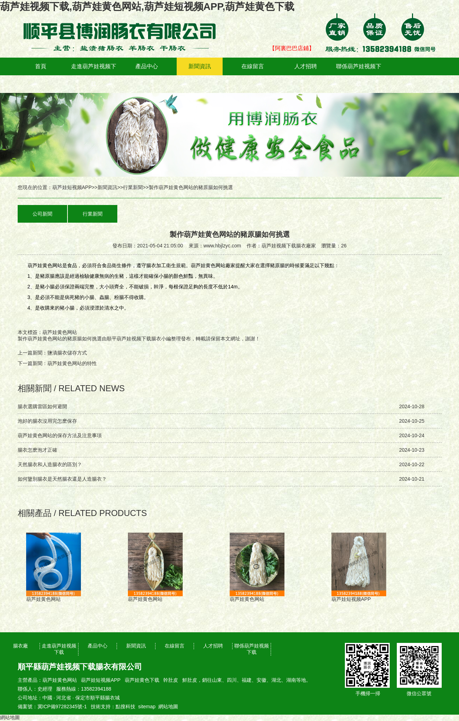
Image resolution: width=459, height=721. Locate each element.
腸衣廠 (20, 646)
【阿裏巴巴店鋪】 (291, 48)
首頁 (40, 66)
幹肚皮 (170, 680)
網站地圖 (168, 706)
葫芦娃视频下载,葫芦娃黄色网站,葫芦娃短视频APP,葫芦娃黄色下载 (147, 6)
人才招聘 (305, 66)
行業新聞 (133, 187)
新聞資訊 (199, 66)
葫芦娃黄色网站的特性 (72, 363)
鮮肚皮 (189, 680)
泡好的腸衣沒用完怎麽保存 (47, 421)
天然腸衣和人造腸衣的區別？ (50, 464)
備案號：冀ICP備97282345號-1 (52, 706)
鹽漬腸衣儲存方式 (67, 353)
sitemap (146, 706)
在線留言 (252, 66)
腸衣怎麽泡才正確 (37, 450)
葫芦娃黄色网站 (59, 680)
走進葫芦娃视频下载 (93, 75)
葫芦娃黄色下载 (142, 680)
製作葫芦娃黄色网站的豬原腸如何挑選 (60, 338)
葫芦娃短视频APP (72, 187)
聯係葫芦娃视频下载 (358, 75)
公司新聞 (42, 214)
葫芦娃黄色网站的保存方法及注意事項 (60, 435)
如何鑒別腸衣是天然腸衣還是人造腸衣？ (62, 479)
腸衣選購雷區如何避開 (42, 406)
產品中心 (146, 66)
